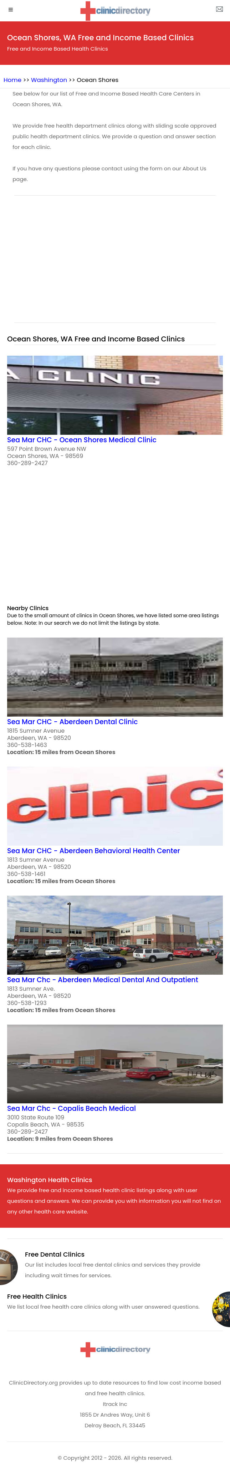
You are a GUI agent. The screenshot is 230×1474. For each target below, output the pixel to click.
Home (12, 80)
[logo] (115, 11)
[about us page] (219, 10)
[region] (115, 263)
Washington (49, 80)
